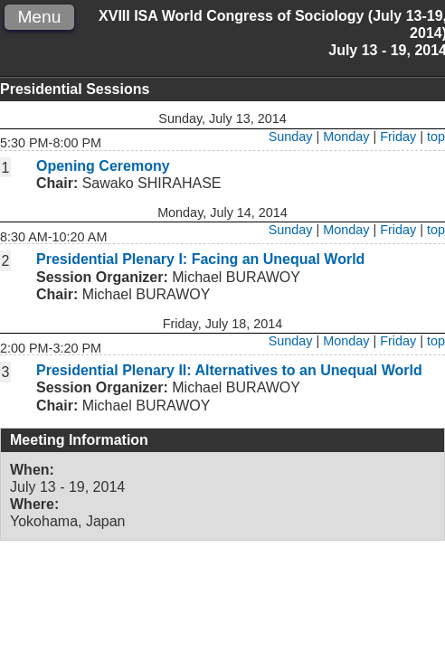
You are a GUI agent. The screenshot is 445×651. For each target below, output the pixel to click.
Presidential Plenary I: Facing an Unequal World (200, 259)
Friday (398, 136)
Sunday (291, 136)
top (436, 136)
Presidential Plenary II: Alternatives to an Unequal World (229, 370)
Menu (39, 16)
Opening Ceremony (103, 166)
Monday (346, 136)
